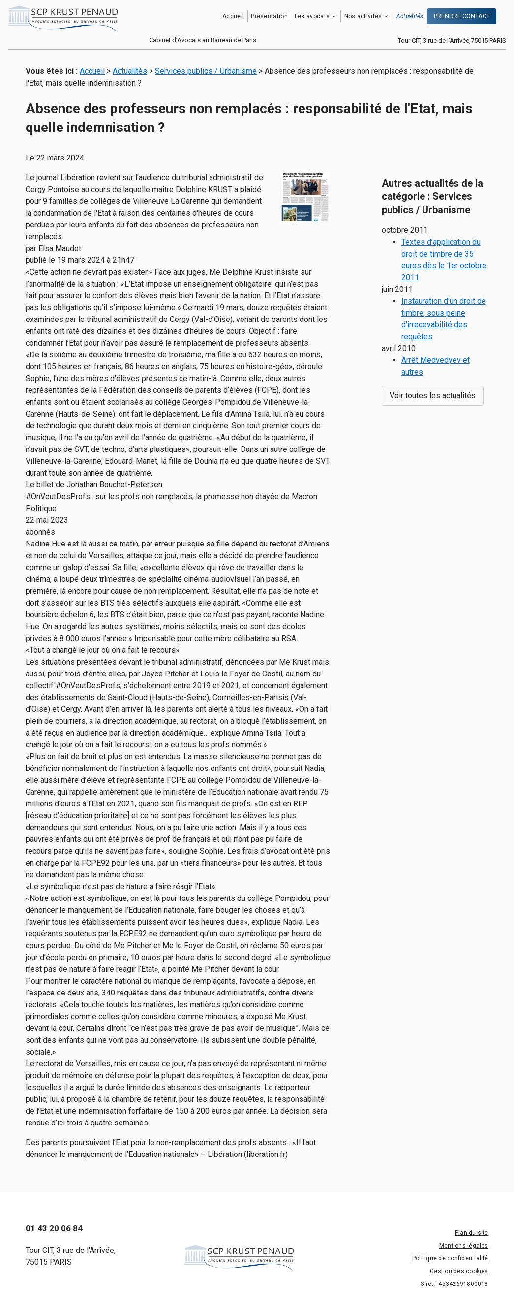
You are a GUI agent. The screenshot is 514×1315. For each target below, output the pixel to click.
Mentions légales (463, 1245)
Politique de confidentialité (450, 1258)
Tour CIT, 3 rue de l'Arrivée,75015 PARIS (452, 40)
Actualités (409, 16)
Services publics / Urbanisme (206, 71)
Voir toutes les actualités (433, 371)
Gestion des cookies (459, 1271)
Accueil (233, 16)
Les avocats (312, 16)
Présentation (269, 16)
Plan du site (471, 1232)
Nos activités (363, 16)
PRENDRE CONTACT (462, 16)
